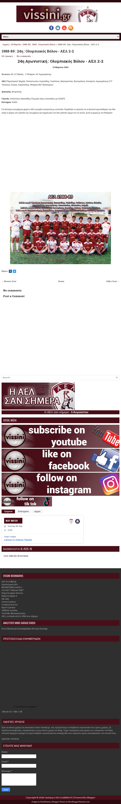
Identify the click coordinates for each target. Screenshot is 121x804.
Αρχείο (37, 511)
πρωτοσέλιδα (21, 707)
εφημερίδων (33, 707)
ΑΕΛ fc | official (9, 581)
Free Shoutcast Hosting (13, 629)
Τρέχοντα (8, 511)
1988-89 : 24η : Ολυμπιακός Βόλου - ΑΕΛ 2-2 (38, 51)
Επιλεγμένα (23, 511)
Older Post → (112, 281)
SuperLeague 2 (9, 596)
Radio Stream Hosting (36, 629)
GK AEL (5, 599)
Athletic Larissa (9, 610)
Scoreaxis (22, 556)
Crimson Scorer (10, 604)
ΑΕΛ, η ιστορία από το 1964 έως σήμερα (20, 616)
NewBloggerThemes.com (79, 802)
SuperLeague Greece (12, 593)
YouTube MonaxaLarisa (13, 613)
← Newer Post (9, 281)
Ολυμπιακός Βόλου (46, 44)
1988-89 (27, 44)
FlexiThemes (45, 802)
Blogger (91, 797)
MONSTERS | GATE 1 (12, 587)
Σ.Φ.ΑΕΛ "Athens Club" (13, 590)
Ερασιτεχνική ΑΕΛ (10, 584)
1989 (34, 44)
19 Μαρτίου (16, 44)
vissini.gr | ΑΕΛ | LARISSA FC (59, 797)
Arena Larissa (9, 602)
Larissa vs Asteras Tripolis (18, 540)
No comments (24, 56)
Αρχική (6, 44)
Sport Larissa (8, 607)
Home (61, 281)
